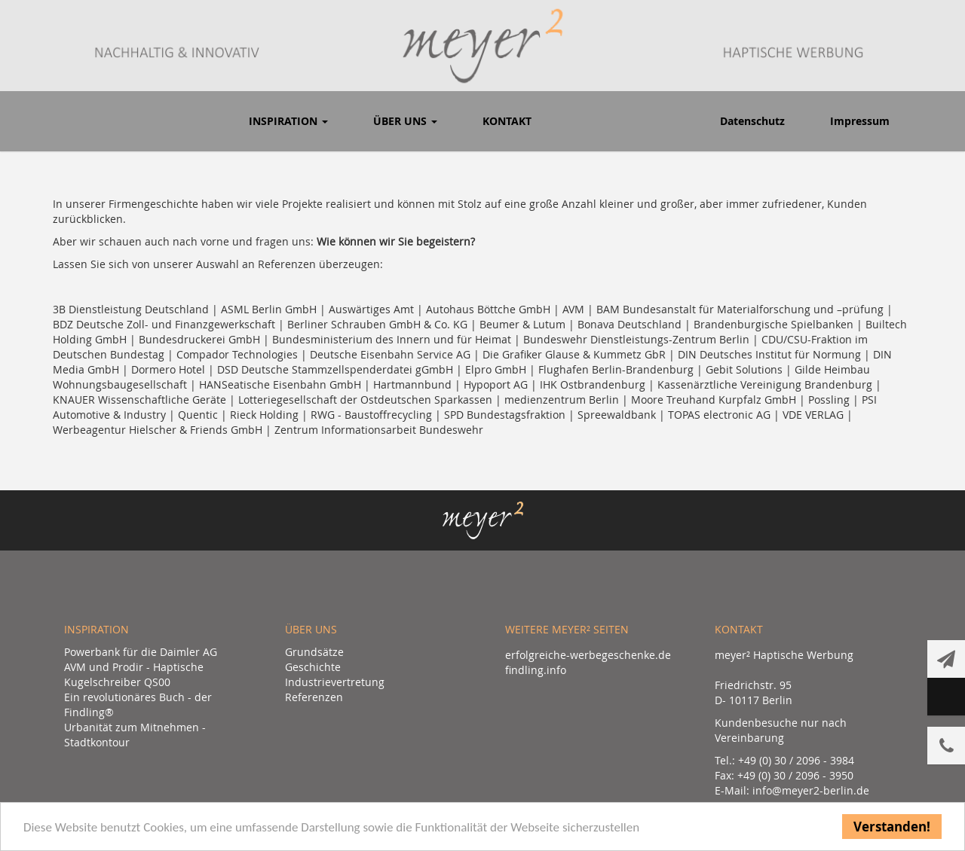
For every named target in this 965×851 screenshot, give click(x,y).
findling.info (535, 670)
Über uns (405, 121)
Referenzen (314, 697)
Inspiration (288, 121)
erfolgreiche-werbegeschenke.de (588, 655)
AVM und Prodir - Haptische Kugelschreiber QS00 (134, 674)
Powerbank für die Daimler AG (140, 652)
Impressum (860, 121)
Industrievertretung (334, 682)
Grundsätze (314, 652)
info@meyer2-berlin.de (810, 790)
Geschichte (313, 667)
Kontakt (507, 121)
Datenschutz (752, 121)
